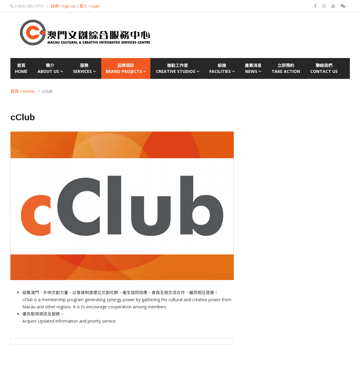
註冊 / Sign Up (63, 6)
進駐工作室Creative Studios (177, 68)
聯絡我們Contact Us (324, 68)
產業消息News (253, 68)
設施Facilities (222, 68)
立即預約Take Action (286, 68)
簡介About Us (50, 68)
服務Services (84, 68)
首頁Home (21, 68)
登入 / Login (90, 6)
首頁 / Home (22, 91)
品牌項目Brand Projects (126, 68)
